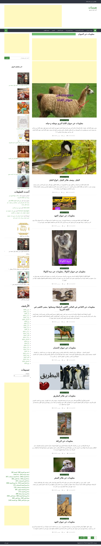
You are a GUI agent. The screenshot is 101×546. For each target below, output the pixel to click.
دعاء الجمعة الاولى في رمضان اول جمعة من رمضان (19, 253)
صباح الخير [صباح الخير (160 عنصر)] (11, 496)
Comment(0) (71, 135)
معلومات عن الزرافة (64, 442)
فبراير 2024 (26, 349)
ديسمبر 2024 (26, 331)
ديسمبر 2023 (26, 353)
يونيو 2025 (26, 321)
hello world (26, 208)
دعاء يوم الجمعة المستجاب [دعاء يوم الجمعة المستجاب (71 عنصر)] (21, 485)
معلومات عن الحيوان (64, 120)
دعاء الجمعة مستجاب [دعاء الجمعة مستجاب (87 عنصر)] (12, 477)
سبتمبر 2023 (26, 359)
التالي (81, 539)
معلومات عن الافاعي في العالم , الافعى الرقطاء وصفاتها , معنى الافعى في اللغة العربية (64, 309)
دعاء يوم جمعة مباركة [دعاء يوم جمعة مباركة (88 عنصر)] (22, 494)
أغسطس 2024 (25, 339)
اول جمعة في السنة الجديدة (22, 129)
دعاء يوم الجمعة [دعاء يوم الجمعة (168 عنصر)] (11, 483)
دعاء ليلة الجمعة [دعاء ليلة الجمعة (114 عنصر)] (23, 483)
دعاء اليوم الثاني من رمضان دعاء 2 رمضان (19, 269)
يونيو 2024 (26, 341)
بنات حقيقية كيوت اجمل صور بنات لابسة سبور (18, 174)
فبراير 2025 (26, 327)
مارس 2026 (26, 309)
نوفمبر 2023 (26, 355)
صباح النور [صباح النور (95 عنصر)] (25, 498)
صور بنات (27, 115)
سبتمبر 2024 (26, 337)
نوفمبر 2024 (26, 333)
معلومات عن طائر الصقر (64, 479)
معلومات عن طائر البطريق (64, 396)
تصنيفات (27, 373)
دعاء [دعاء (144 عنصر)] (16, 474)
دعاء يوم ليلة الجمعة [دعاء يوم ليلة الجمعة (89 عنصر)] (22, 496)
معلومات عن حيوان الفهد (64, 215)
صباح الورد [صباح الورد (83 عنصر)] (16, 498)
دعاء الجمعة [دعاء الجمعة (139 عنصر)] (24, 477)
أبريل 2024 (26, 345)
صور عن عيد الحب (25, 101)
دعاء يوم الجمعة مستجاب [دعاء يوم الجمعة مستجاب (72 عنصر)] (21, 487)
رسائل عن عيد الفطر (24, 236)
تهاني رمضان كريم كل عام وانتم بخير (20, 284)
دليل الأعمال (60, 30)
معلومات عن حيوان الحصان (64, 348)
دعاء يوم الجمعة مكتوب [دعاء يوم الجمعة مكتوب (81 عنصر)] (22, 489)
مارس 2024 (26, 347)
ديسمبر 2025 (26, 315)
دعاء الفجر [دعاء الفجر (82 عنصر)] (16, 479)
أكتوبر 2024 (26, 335)
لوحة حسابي (89, 30)
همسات (92, 7)
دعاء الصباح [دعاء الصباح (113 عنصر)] (24, 479)
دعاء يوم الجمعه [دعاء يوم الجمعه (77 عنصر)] (23, 492)
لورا (64, 135)
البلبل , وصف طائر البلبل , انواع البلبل (64, 180)
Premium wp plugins (23, 211)
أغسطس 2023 (25, 361)
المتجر (53, 30)
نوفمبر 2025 (26, 317)
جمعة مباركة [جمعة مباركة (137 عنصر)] (24, 474)
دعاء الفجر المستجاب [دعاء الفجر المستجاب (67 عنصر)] (22, 481)
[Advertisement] (33, 16)
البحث (7, 58)
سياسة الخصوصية (80, 30)
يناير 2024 (26, 351)
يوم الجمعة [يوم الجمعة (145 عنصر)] (12, 500)
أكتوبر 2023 (26, 357)
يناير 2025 (26, 329)
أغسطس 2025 (25, 319)
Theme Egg (87, 544)
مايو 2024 (26, 343)
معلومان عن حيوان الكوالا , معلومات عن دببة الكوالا (64, 271)
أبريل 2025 (26, 323)
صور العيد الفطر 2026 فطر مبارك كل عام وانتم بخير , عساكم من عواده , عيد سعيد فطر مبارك (18, 202)
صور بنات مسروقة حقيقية (23, 188)
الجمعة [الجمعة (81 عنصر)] (14, 472)
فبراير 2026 (26, 311)
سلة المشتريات (69, 30)
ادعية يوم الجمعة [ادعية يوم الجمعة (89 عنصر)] (23, 472)
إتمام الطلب (46, 30)
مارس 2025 (26, 325)
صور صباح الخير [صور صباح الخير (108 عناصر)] (23, 500)
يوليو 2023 (26, 363)
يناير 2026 (26, 313)
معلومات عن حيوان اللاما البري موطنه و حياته (64, 123)
